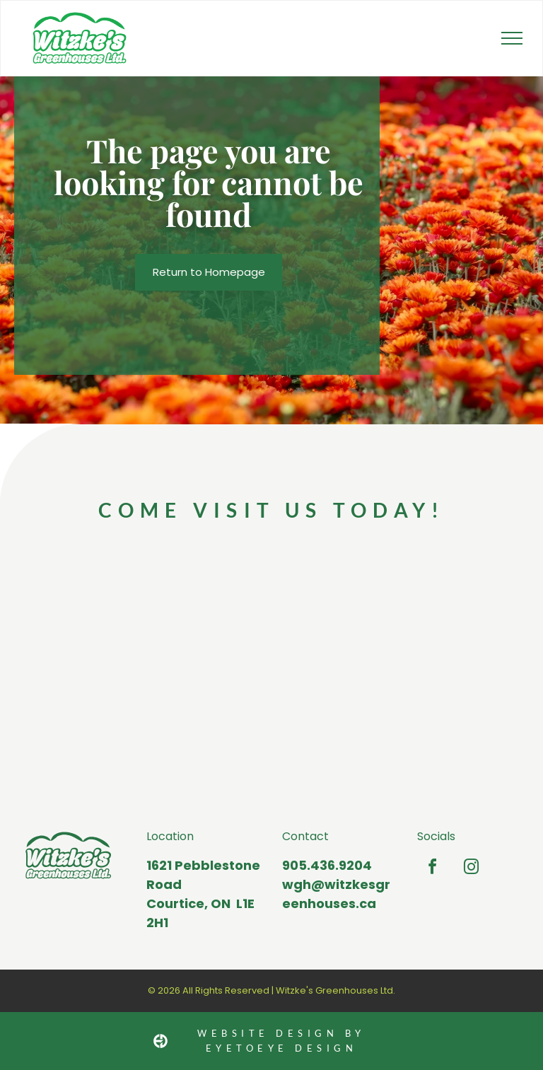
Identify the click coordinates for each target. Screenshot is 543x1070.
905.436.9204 (327, 865)
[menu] (512, 38)
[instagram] (471, 869)
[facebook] (432, 869)
